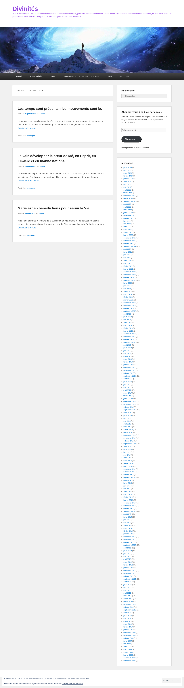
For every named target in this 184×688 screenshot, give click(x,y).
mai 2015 (127, 455)
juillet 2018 (127, 348)
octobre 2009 (128, 638)
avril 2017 (127, 390)
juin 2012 (127, 553)
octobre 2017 (128, 373)
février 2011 (128, 599)
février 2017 (128, 396)
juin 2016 (127, 418)
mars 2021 (127, 263)
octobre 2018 (128, 339)
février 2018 (128, 362)
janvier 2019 (128, 331)
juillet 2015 (127, 449)
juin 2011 (127, 587)
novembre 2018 (129, 337)
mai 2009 (127, 644)
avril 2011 (127, 593)
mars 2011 (127, 596)
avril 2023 (127, 207)
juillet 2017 (127, 382)
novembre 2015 (129, 438)
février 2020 (128, 297)
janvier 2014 (128, 500)
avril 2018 (127, 356)
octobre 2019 (128, 308)
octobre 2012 (128, 542)
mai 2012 (127, 556)
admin (42, 114)
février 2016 (128, 429)
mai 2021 (127, 258)
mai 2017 (127, 387)
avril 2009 (127, 647)
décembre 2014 (129, 469)
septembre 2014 (129, 477)
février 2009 (128, 652)
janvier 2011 (128, 601)
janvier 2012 (128, 568)
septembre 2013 (129, 511)
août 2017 (127, 379)
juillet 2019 (127, 317)
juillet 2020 (127, 283)
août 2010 (127, 613)
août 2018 (127, 345)
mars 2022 (127, 229)
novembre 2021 (129, 241)
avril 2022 (127, 227)
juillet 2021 (127, 252)
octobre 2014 (128, 475)
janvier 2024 (128, 198)
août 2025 (127, 182)
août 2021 (127, 249)
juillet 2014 (127, 483)
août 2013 (127, 514)
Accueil (19, 76)
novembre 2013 (129, 506)
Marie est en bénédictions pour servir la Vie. (54, 208)
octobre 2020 (128, 277)
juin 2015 (127, 452)
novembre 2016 (129, 404)
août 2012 (127, 548)
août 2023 (127, 204)
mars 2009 (127, 649)
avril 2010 (127, 621)
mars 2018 (127, 359)
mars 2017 (127, 393)
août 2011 (127, 582)
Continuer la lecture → (28, 128)
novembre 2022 (129, 215)
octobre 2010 (128, 607)
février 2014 (128, 497)
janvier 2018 (128, 365)
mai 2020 (127, 289)
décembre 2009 (129, 632)
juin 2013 (127, 520)
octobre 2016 (128, 407)
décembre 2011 (129, 570)
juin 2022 (127, 221)
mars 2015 (127, 461)
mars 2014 (127, 494)
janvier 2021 (128, 269)
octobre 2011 (128, 576)
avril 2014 (127, 491)
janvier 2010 (128, 630)
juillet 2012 (127, 551)
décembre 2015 (129, 435)
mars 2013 (127, 528)
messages (31, 136)
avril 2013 (127, 525)
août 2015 (127, 446)
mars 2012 (127, 562)
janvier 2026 (128, 179)
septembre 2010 (129, 610)
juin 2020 (127, 286)
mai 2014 (127, 489)
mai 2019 (127, 320)
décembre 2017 (129, 367)
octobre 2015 (128, 441)
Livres (109, 76)
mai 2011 (127, 590)
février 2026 (128, 176)
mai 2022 (127, 224)
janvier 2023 (128, 213)
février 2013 (128, 531)
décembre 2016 (129, 401)
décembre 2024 (129, 196)
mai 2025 (127, 187)
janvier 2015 (128, 466)
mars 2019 (127, 325)
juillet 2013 (127, 517)
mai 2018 (127, 353)
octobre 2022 (128, 218)
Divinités (25, 8)
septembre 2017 (129, 376)
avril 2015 (127, 458)
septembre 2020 (129, 280)
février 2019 (128, 328)
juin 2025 (127, 184)
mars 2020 (127, 294)
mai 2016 (127, 421)
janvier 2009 (128, 655)
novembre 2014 (129, 472)
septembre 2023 (129, 201)
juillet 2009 (127, 641)
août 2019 (127, 314)
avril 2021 (127, 261)
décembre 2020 (129, 272)
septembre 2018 (129, 342)
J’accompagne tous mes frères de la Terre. (81, 76)
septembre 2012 (129, 545)
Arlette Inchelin (36, 76)
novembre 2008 (129, 661)
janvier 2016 (128, 432)
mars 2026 (127, 173)
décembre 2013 (129, 503)
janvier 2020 (128, 300)
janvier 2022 (128, 235)
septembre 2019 (129, 311)
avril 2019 (127, 323)
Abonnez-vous (131, 139)
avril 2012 (127, 559)
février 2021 (128, 266)
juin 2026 (127, 170)
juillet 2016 (127, 415)
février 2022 (128, 232)
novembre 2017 (129, 370)
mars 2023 (127, 210)
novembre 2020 (129, 275)
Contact (53, 76)
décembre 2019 (129, 303)
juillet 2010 (127, 615)
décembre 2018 (129, 334)
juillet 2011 (127, 585)
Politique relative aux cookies (72, 684)
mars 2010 (127, 624)
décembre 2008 (129, 658)
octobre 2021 (128, 244)
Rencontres (124, 76)
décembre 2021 (129, 238)
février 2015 (128, 463)
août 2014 (127, 480)
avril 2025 (127, 190)
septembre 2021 (129, 246)
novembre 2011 (129, 573)
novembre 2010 (129, 604)
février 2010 (128, 627)
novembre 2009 (129, 635)
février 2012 (128, 565)
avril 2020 (127, 291)
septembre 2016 (129, 410)
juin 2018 (127, 351)
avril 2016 (127, 424)
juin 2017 (127, 385)
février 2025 (128, 193)
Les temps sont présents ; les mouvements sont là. (60, 109)
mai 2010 (127, 618)
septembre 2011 (129, 579)
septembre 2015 (129, 444)
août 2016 (127, 413)
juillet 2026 (127, 167)
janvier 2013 (128, 534)
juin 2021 (127, 255)
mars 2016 (127, 427)
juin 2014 (127, 486)
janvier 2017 (128, 399)
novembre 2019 (129, 305)
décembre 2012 (129, 537)
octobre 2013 (128, 508)
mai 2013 (127, 523)
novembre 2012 (129, 539)
